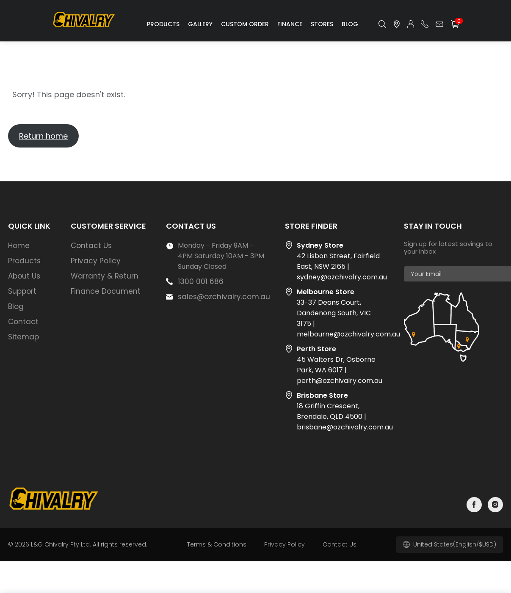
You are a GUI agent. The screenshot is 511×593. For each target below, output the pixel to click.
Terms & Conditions (216, 544)
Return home (43, 136)
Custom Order (245, 24)
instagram (495, 504)
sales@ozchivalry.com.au (224, 297)
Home (19, 245)
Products (163, 24)
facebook (474, 504)
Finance (289, 24)
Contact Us (91, 245)
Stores (322, 24)
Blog (350, 24)
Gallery (200, 24)
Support (22, 291)
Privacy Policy (96, 261)
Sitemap (23, 337)
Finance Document (106, 291)
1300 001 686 (201, 281)
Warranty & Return (104, 276)
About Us (24, 276)
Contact (23, 322)
